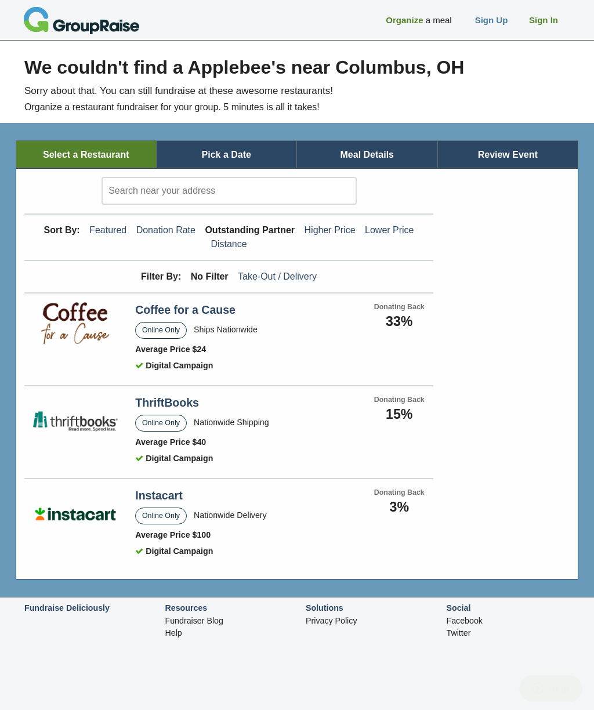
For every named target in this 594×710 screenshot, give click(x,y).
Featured (107, 230)
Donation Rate (165, 230)
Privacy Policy (331, 620)
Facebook (465, 620)
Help (173, 632)
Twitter (459, 632)
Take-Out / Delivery (277, 276)
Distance (229, 244)
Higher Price (330, 230)
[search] (229, 191)
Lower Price (389, 230)
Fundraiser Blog (194, 620)
